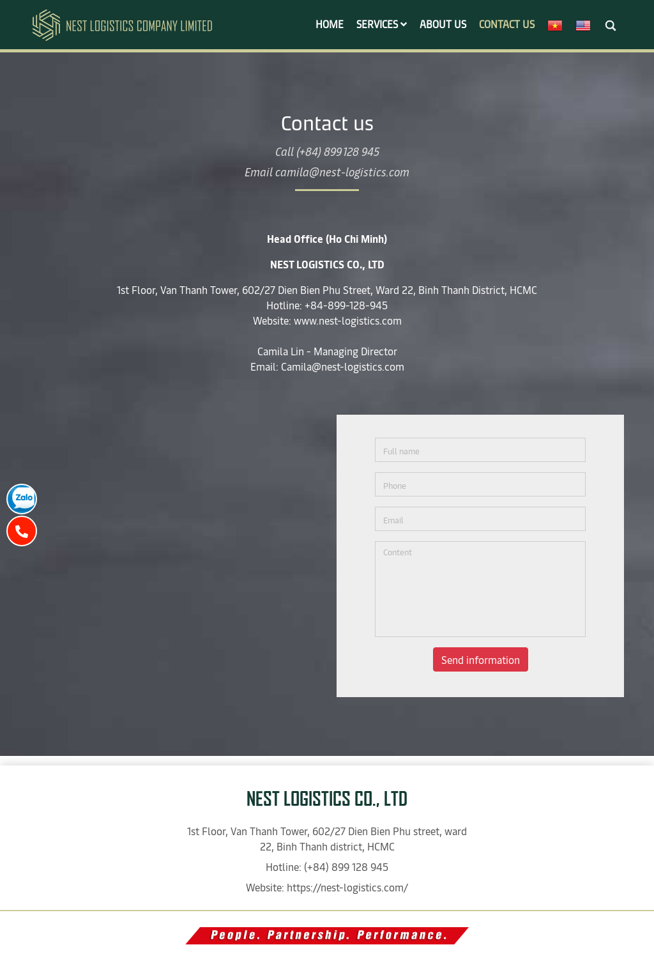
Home (330, 24)
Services (381, 24)
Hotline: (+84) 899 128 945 (327, 866)
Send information (480, 659)
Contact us (507, 24)
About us (443, 24)
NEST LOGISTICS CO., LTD (327, 799)
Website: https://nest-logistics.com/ (327, 887)
